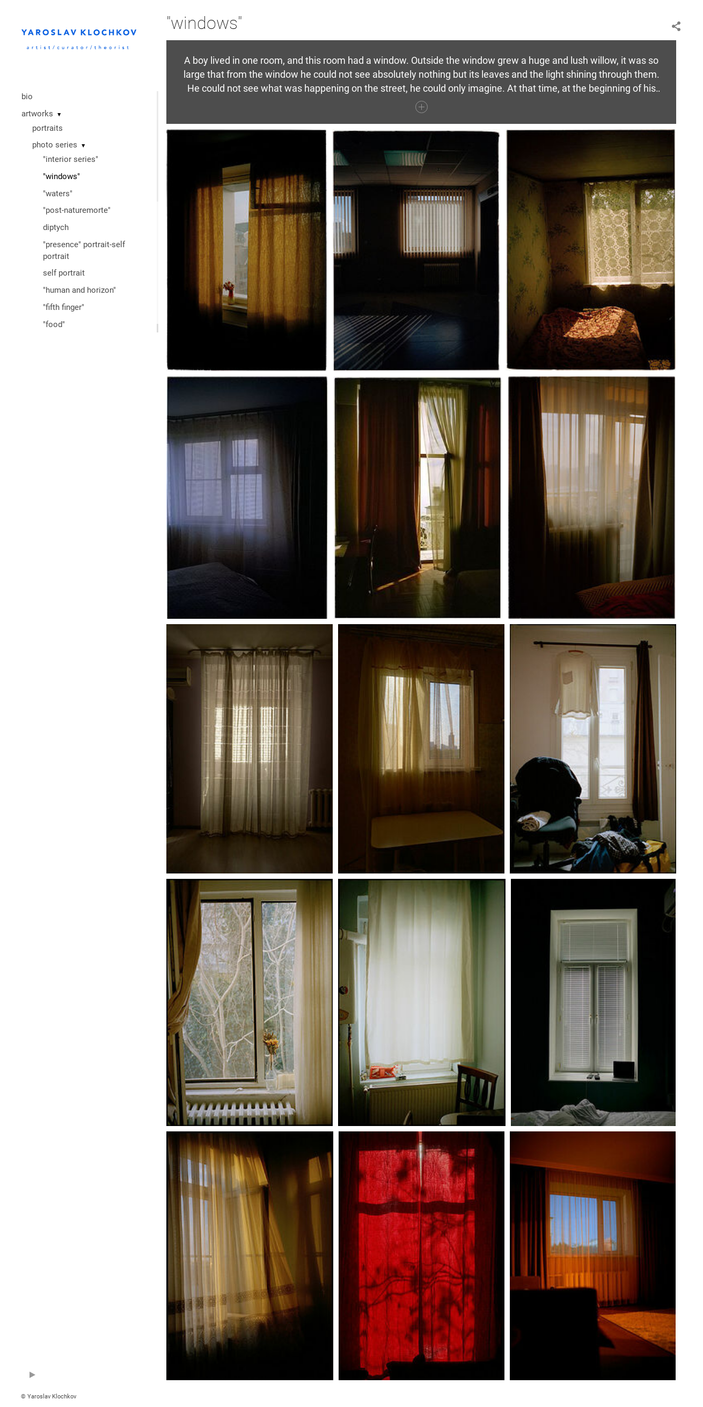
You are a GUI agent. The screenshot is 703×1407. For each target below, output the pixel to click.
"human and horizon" (79, 290)
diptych (56, 227)
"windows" (61, 176)
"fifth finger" (63, 307)
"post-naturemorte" (77, 210)
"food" (54, 324)
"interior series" (70, 159)
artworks (37, 114)
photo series (54, 145)
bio (27, 96)
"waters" (57, 193)
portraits (47, 128)
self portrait (64, 273)
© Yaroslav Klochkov (48, 1396)
